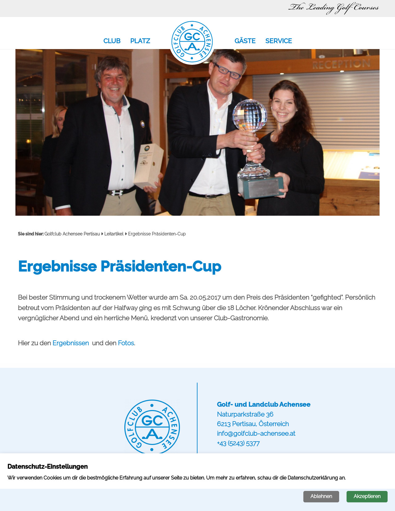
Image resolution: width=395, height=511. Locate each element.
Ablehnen (321, 496)
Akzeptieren (367, 496)
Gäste (245, 41)
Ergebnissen (71, 343)
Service (278, 41)
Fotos (126, 343)
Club (111, 41)
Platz (140, 41)
